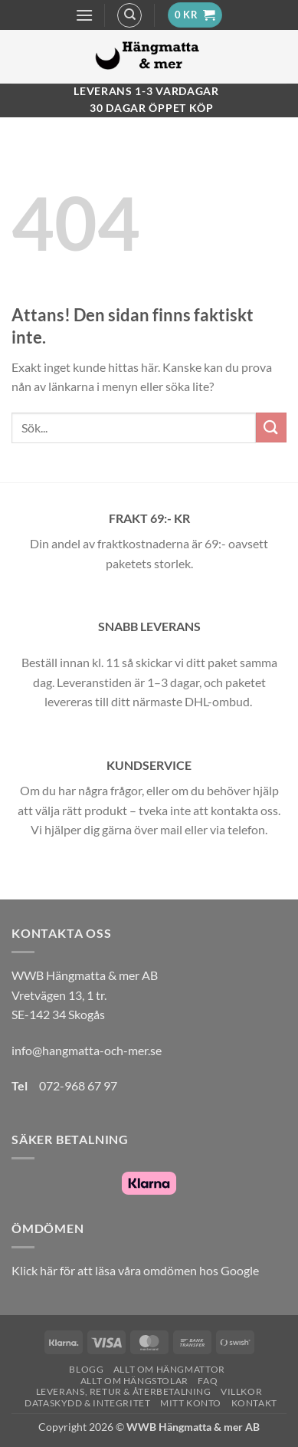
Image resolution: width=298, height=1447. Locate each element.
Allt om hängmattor (169, 1369)
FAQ (208, 1380)
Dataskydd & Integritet (87, 1403)
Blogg (86, 1369)
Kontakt (254, 1403)
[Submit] (271, 427)
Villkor (241, 1391)
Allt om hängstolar (134, 1380)
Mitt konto (190, 1403)
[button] (84, 15)
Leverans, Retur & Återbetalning (123, 1391)
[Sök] (129, 15)
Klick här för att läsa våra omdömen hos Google (135, 1270)
